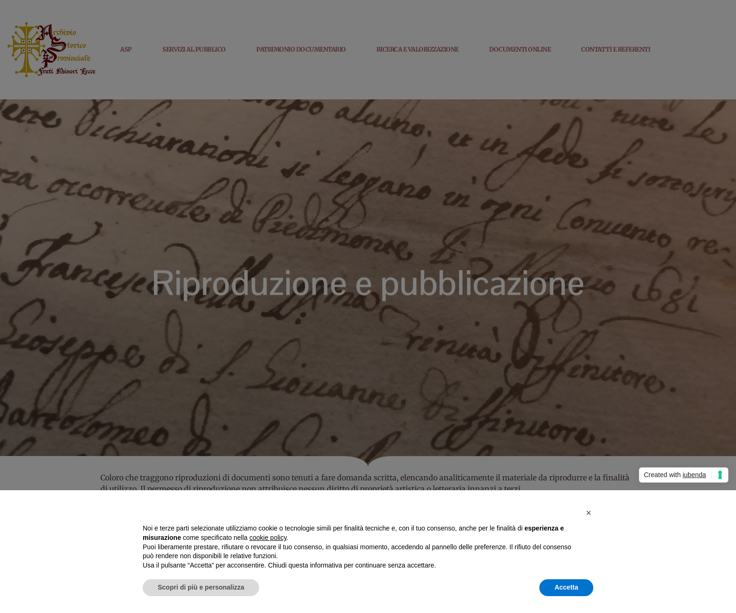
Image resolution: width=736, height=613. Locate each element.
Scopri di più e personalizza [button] (201, 587)
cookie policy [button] (267, 537)
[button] (588, 512)
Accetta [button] (566, 587)
